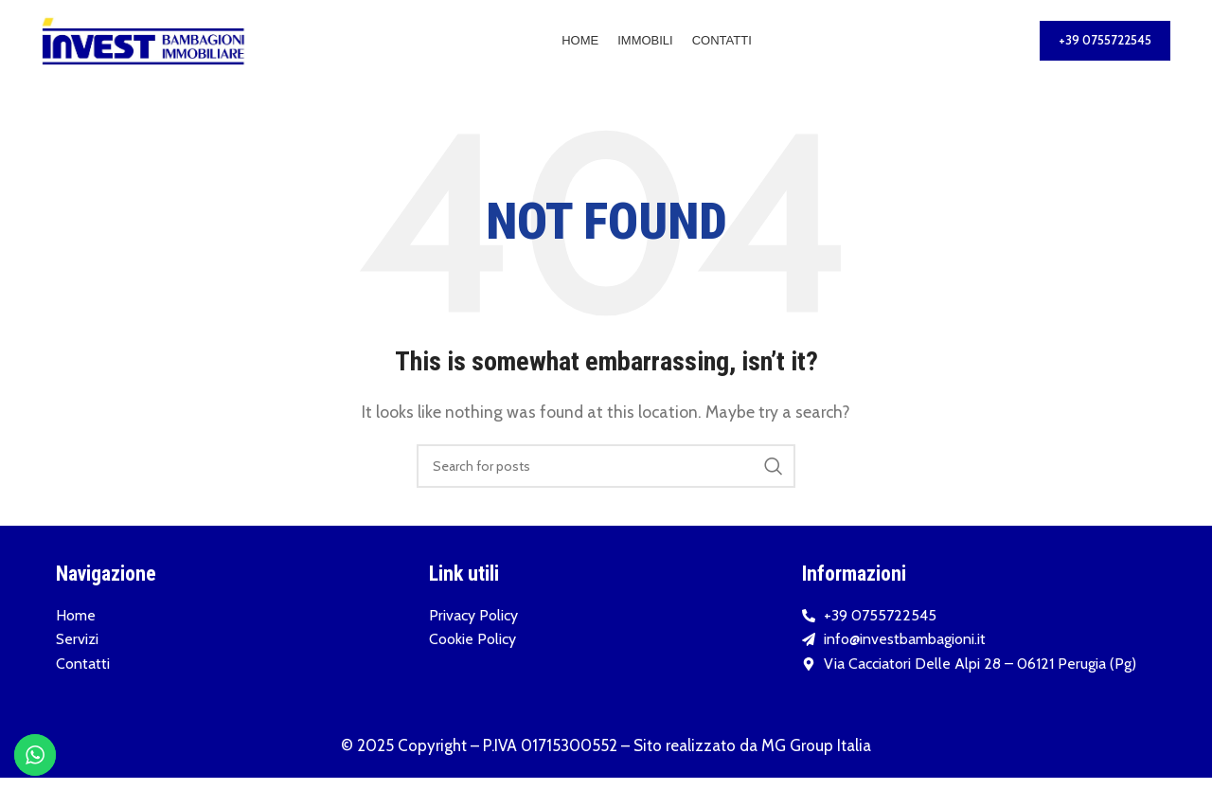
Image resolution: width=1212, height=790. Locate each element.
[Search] (606, 478)
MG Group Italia (816, 757)
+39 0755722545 (1105, 46)
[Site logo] (143, 46)
